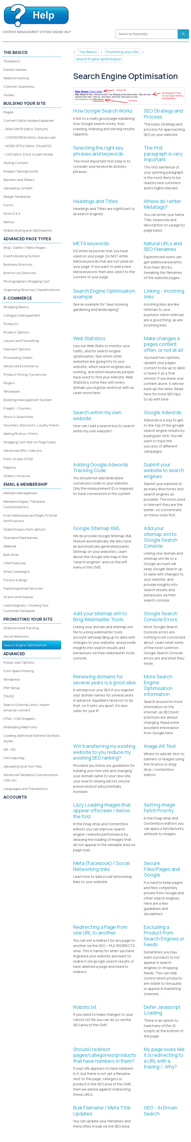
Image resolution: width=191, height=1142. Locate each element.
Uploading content (18, 188)
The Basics (88, 51)
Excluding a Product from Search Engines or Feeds (164, 936)
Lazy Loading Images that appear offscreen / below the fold (102, 810)
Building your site (24, 103)
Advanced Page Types (27, 239)
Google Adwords (163, 412)
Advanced (14, 653)
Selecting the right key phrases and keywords (98, 150)
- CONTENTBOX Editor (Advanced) (29, 137)
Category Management (21, 315)
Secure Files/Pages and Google (162, 869)
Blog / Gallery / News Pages (24, 247)
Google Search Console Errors (160, 616)
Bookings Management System (27, 400)
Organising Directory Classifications (31, 289)
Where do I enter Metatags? (162, 204)
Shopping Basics (16, 307)
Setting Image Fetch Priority (159, 807)
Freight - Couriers (17, 408)
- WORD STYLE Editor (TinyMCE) (27, 146)
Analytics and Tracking (21, 628)
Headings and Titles (95, 201)
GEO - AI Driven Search (160, 1110)
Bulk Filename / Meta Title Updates (102, 1110)
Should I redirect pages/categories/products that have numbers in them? (104, 1055)
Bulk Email (11, 554)
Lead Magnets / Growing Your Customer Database (26, 608)
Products (10, 324)
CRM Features (14, 563)
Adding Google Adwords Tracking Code (100, 467)
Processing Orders (17, 357)
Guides (8, 95)
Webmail (9, 546)
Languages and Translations (25, 788)
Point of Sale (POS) (18, 459)
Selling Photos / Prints (20, 433)
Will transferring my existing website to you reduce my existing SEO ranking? (104, 752)
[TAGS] (8, 696)
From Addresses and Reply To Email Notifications (30, 518)
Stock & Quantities (18, 416)
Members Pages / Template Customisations (24, 504)
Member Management (20, 493)
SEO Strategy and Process (163, 113)
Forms (8, 205)
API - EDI (9, 749)
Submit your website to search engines (164, 470)
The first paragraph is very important (163, 153)
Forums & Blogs (15, 580)
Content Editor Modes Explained (28, 120)
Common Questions (18, 86)
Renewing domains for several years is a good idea (104, 679)
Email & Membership (25, 484)
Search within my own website (97, 415)
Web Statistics (89, 338)
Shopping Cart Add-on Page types (29, 442)
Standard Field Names (20, 537)
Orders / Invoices (16, 476)
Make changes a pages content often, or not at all (163, 344)
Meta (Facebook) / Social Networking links (101, 866)
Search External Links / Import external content (26, 707)
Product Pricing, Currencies (25, 374)
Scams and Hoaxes (18, 597)
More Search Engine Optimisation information (158, 685)
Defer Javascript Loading (162, 1010)
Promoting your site (122, 51)
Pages (8, 112)
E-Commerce (17, 298)
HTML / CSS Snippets (19, 718)
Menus (8, 222)
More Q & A (11, 213)
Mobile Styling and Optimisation (27, 230)
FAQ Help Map (13, 758)
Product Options (16, 332)
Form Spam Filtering (18, 671)
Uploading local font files (22, 766)
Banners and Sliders (18, 179)
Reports (9, 467)
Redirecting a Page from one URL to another (100, 930)
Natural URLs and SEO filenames (163, 246)
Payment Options (16, 349)
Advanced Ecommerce (20, 366)
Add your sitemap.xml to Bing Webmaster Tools (100, 616)
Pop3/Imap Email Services (23, 588)
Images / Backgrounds (20, 171)
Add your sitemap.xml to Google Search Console (160, 537)
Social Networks (16, 636)
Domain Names (14, 69)
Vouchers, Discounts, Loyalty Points (31, 425)
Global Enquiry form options (24, 529)
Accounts (15, 797)
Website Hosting (16, 78)
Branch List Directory (19, 273)
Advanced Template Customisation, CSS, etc (31, 777)
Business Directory (18, 264)
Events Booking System (21, 256)
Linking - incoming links (164, 293)
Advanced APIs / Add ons (22, 450)
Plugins (9, 383)
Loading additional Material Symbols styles (31, 738)
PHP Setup (11, 688)
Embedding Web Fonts (20, 727)
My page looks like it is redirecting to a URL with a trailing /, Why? (164, 1058)
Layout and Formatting (21, 340)
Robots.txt (84, 1007)
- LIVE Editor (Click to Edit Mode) (28, 154)
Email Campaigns (16, 571)
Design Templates (17, 196)
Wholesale (11, 391)
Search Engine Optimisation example (104, 293)
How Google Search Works (102, 110)
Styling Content (15, 163)
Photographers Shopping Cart (26, 281)
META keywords (91, 243)
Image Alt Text (160, 746)
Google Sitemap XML (96, 528)
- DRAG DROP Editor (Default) (25, 129)
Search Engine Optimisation (98, 59)
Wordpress (11, 679)
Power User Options (18, 662)
